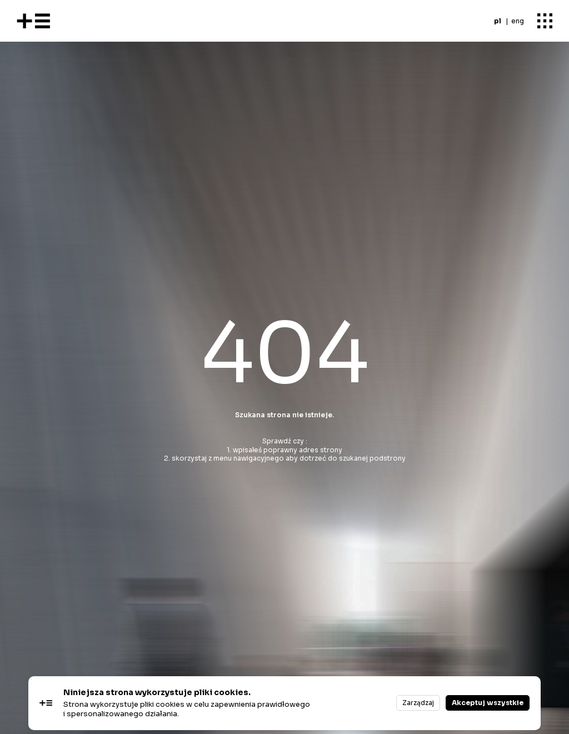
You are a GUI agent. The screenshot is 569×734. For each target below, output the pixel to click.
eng (517, 21)
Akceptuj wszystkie (487, 702)
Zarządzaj (418, 702)
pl (497, 21)
